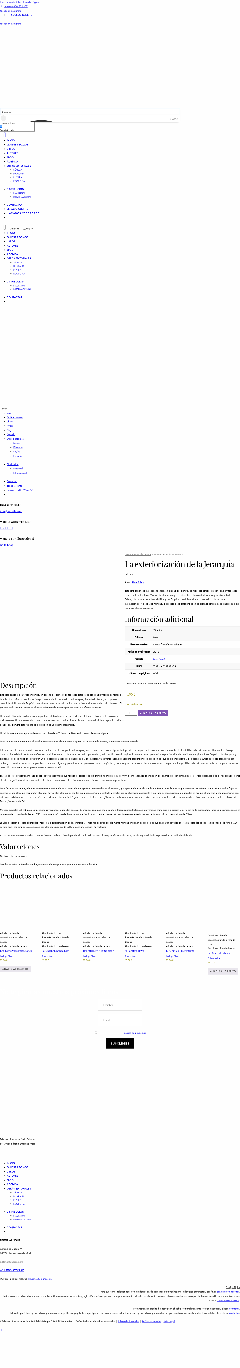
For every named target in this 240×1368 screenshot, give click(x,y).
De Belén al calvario (219, 989)
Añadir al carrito (153, 713)
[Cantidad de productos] (131, 713)
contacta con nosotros (228, 1327)
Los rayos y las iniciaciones (16, 987)
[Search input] (90, 111)
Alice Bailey (138, 582)
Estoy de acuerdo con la (120, 1068)
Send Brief (6, 528)
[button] (14, 973)
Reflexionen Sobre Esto (55, 987)
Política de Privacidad (128, 1357)
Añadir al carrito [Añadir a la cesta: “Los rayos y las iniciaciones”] (15, 1004)
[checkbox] (16, 128)
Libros (133, 554)
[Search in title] (1, 126)
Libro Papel (158, 659)
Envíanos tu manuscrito (40, 1315)
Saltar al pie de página (27, 2)
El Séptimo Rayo (134, 987)
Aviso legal (169, 1357)
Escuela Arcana (143, 554)
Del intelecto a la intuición (98, 987)
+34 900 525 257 (12, 1306)
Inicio (127, 554)
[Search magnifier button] (176, 118)
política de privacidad (135, 1068)
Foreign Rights (233, 1323)
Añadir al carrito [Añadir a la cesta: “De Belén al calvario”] (223, 1007)
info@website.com (11, 511)
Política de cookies (151, 1357)
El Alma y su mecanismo (180, 987)
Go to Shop (7, 545)
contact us (234, 1344)
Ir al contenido (7, 2)
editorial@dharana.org (11, 1297)
